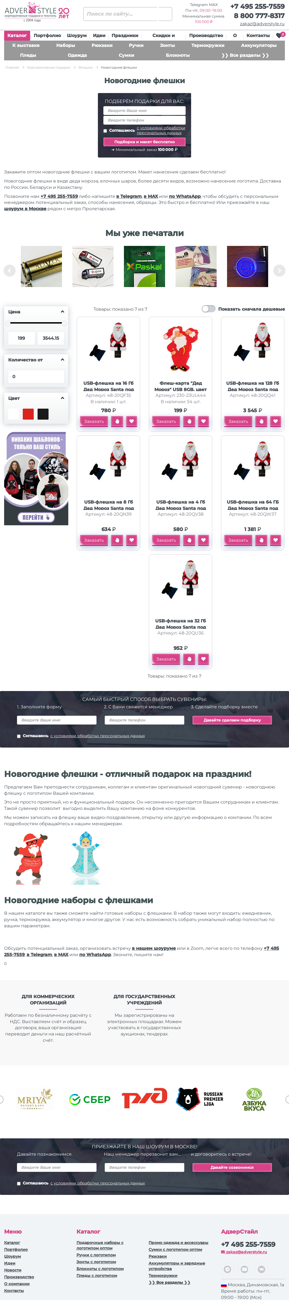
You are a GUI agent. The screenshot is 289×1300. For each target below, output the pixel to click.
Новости (12, 1270)
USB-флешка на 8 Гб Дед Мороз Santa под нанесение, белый (108, 508)
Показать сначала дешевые (251, 309)
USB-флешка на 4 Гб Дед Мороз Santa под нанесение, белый (180, 508)
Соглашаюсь (144, 130)
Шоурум (77, 35)
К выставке (25, 45)
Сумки (126, 55)
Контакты (258, 35)
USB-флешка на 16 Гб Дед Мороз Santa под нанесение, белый (108, 389)
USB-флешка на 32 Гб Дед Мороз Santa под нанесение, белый (180, 627)
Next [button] (279, 271)
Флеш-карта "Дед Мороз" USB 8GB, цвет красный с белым (180, 389)
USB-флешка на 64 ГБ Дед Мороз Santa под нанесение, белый (253, 508)
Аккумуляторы (259, 45)
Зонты (167, 45)
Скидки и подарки (163, 37)
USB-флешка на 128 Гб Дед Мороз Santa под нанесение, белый (252, 389)
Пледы (28, 55)
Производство (206, 35)
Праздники (125, 35)
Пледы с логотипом (96, 1275)
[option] (41, 270)
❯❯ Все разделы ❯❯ (245, 55)
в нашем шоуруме (154, 948)
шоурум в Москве (25, 208)
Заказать (94, 421)
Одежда (77, 55)
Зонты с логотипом (96, 1261)
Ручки (136, 45)
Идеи (99, 35)
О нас (235, 37)
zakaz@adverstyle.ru (262, 23)
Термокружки (207, 45)
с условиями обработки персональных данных (161, 130)
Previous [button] (10, 271)
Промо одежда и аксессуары (178, 1242)
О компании (17, 1283)
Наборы (65, 45)
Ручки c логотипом (96, 1255)
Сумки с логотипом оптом (175, 1249)
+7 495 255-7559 (257, 6)
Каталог (17, 37)
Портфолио (47, 35)
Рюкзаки (102, 45)
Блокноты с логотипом (100, 1268)
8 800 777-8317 (259, 16)
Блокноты (178, 55)
